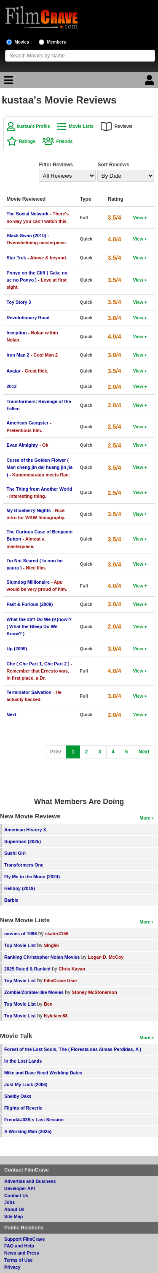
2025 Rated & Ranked (27, 968)
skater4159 (57, 933)
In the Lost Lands (23, 1060)
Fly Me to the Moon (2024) (32, 876)
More (144, 817)
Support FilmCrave (24, 1239)
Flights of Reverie (23, 1107)
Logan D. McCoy (106, 957)
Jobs (9, 1202)
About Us (14, 1209)
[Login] (150, 82)
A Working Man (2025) (27, 1131)
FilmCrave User (60, 980)
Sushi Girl (15, 853)
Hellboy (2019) (19, 888)
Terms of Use (18, 1260)
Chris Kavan (72, 968)
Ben (48, 1003)
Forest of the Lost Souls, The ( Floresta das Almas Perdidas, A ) (72, 1049)
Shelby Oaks (18, 1096)
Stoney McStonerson (94, 992)
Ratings (27, 141)
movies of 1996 (20, 933)
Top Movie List (20, 945)
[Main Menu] (7, 82)
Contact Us (16, 1195)
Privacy (12, 1267)
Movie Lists (81, 126)
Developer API (19, 1188)
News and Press (21, 1252)
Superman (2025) (22, 841)
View (138, 217)
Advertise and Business (30, 1181)
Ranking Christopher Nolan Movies (42, 957)
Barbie (11, 900)
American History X (25, 829)
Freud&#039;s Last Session (34, 1119)
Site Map (13, 1216)
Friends (64, 141)
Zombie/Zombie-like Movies (34, 992)
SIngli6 (51, 945)
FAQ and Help (19, 1245)
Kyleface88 (55, 1015)
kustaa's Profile (33, 126)
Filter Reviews (56, 165)
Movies (21, 42)
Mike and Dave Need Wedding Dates (43, 1072)
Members (56, 42)
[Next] (144, 751)
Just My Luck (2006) (26, 1084)
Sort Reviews (113, 165)
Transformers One (23, 864)
